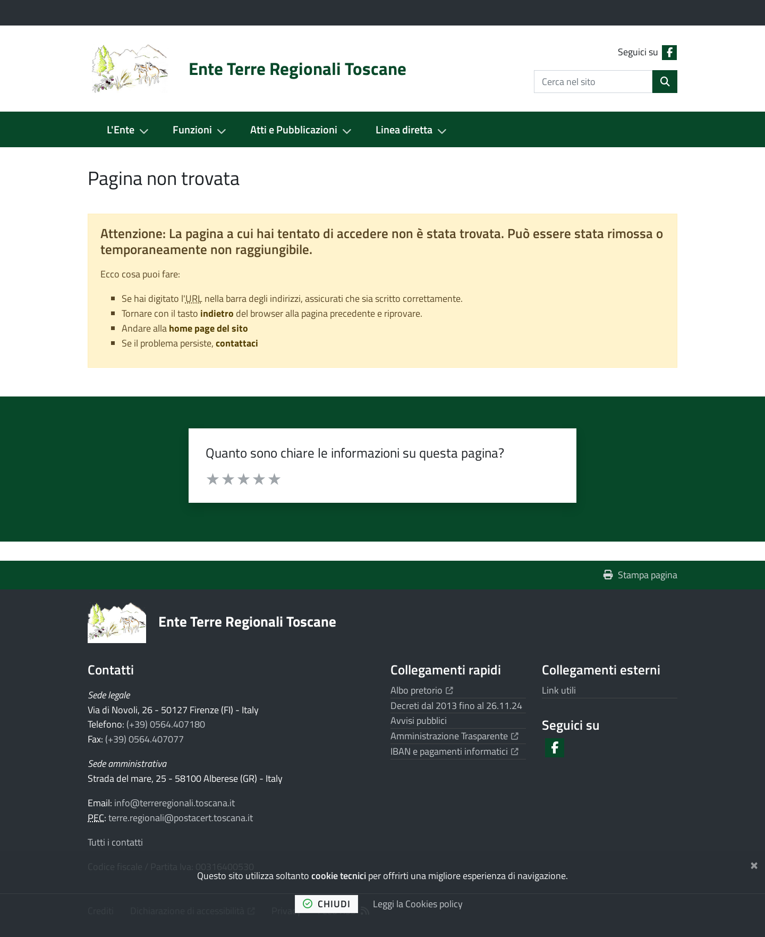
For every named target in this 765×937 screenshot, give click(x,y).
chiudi (327, 904)
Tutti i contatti (115, 842)
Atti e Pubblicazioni (293, 129)
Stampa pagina (640, 575)
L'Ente (120, 129)
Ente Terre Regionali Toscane (247, 621)
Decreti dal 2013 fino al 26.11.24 (456, 705)
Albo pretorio (421, 690)
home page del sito (208, 328)
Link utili (559, 690)
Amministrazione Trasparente (454, 736)
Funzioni (192, 129)
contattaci (237, 343)
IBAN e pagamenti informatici (454, 751)
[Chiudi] (754, 863)
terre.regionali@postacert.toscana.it (180, 818)
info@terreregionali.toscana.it (174, 803)
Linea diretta (404, 129)
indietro (217, 313)
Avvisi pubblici (418, 720)
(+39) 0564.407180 (165, 724)
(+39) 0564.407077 (144, 739)
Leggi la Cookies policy (418, 904)
